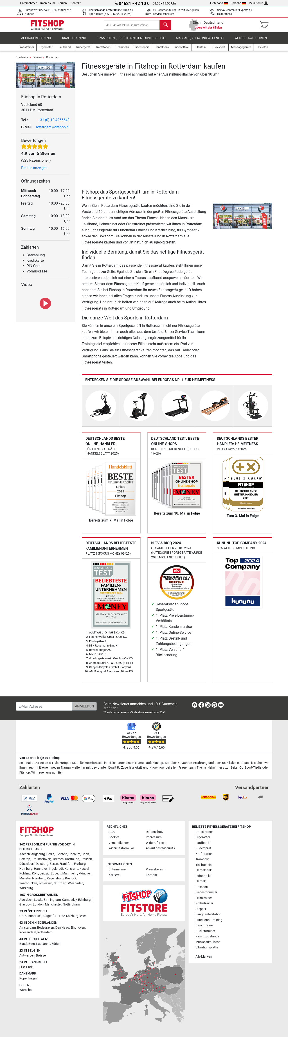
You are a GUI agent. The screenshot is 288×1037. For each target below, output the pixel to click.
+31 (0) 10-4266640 (54, 123)
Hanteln (201, 881)
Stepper (201, 909)
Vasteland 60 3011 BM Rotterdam (37, 110)
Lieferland (219, 3)
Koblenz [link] (25, 873)
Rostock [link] (70, 878)
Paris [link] (29, 967)
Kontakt (76, 3)
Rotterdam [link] (44, 932)
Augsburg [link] (38, 854)
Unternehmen (28, 3)
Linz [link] (62, 916)
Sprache (238, 3)
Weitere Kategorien (250, 41)
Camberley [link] (69, 900)
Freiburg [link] (80, 864)
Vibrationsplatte (207, 947)
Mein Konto (258, 3)
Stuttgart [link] (60, 883)
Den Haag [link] (62, 928)
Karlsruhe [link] (71, 869)
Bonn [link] (85, 854)
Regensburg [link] (55, 878)
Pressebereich (155, 869)
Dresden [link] (86, 859)
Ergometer (203, 837)
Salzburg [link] (72, 916)
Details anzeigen (34, 171)
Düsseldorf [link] (26, 864)
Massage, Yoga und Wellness (199, 41)
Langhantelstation (208, 914)
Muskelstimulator (208, 942)
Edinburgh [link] (85, 900)
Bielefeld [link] (61, 854)
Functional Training (209, 920)
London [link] (38, 904)
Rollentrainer (204, 903)
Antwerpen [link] (27, 955)
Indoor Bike (203, 876)
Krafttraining (74, 41)
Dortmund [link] (72, 859)
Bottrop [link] (24, 859)
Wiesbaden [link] (75, 883)
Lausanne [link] (43, 944)
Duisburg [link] (42, 864)
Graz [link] (22, 916)
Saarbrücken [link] (28, 883)
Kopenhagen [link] (28, 978)
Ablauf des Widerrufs (160, 848)
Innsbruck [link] (34, 916)
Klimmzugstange (207, 936)
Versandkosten (119, 843)
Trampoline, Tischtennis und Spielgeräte (131, 41)
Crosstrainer (204, 832)
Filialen (37, 60)
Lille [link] (22, 967)
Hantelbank (204, 870)
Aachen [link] (24, 854)
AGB (111, 832)
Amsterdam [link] (27, 928)
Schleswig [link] (45, 883)
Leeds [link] (38, 900)
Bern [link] (31, 944)
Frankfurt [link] (66, 864)
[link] (195, 706)
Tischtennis (204, 865)
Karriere (63, 3)
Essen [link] (54, 864)
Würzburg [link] (26, 888)
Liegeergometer (206, 892)
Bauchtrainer (205, 925)
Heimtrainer (204, 898)
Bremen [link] (58, 859)
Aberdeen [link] (26, 900)
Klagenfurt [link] (50, 916)
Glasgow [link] (25, 904)
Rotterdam (52, 60)
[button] (215, 219)
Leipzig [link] (45, 873)
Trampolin (202, 859)
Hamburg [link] (26, 869)
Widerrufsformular (121, 848)
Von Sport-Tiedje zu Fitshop (39, 758)
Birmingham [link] (52, 900)
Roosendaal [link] (27, 932)
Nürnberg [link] (38, 878)
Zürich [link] (56, 944)
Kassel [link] (84, 869)
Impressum (47, 3)
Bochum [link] (74, 854)
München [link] (85, 873)
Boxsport (202, 887)
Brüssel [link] (41, 955)
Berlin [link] (50, 854)
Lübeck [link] (56, 873)
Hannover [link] (40, 869)
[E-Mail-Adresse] (44, 706)
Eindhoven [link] (77, 928)
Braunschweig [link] (42, 859)
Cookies (113, 837)
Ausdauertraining (36, 41)
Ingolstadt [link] (56, 869)
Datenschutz (155, 832)
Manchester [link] (53, 904)
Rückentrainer (205, 931)
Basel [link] (23, 944)
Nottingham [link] (71, 904)
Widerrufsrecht (156, 843)
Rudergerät (203, 848)
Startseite (22, 60)
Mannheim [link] (69, 873)
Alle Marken (204, 957)
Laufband (202, 843)
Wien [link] (83, 916)
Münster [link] (25, 878)
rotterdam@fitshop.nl (53, 130)
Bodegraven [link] (45, 928)
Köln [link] (35, 873)
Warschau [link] (26, 990)
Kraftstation (204, 854)
